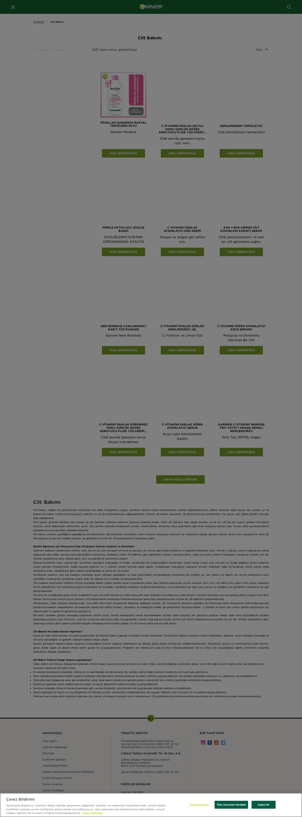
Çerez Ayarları (199, 804)
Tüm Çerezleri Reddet (231, 804)
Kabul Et (263, 804)
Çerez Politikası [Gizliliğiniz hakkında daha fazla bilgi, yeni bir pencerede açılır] (92, 812)
